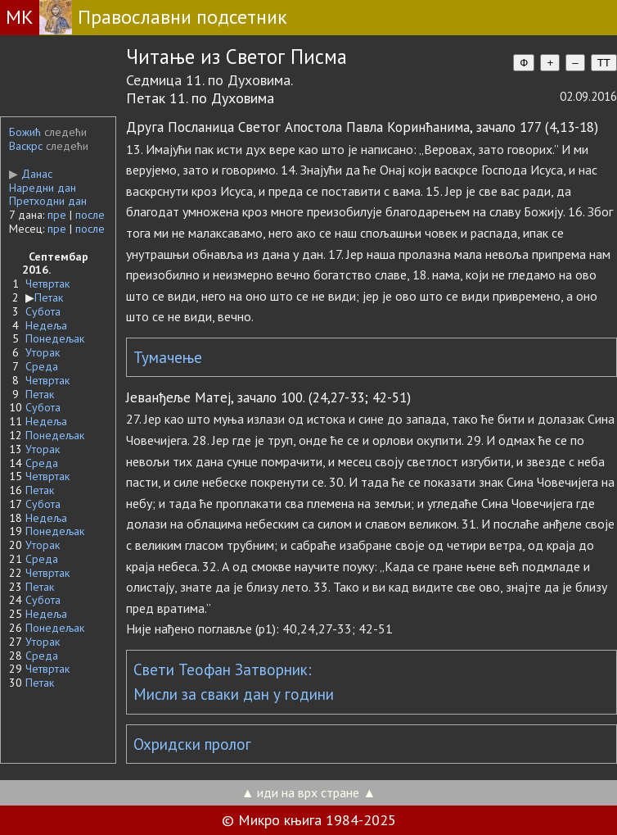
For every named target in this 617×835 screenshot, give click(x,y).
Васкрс (26, 145)
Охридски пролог (192, 744)
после (90, 214)
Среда (41, 366)
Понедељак (54, 338)
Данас (30, 173)
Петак (48, 297)
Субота (43, 311)
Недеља (46, 325)
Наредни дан (42, 187)
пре (56, 214)
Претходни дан (48, 200)
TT (603, 63)
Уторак (42, 352)
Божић (25, 132)
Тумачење (167, 357)
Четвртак (47, 283)
